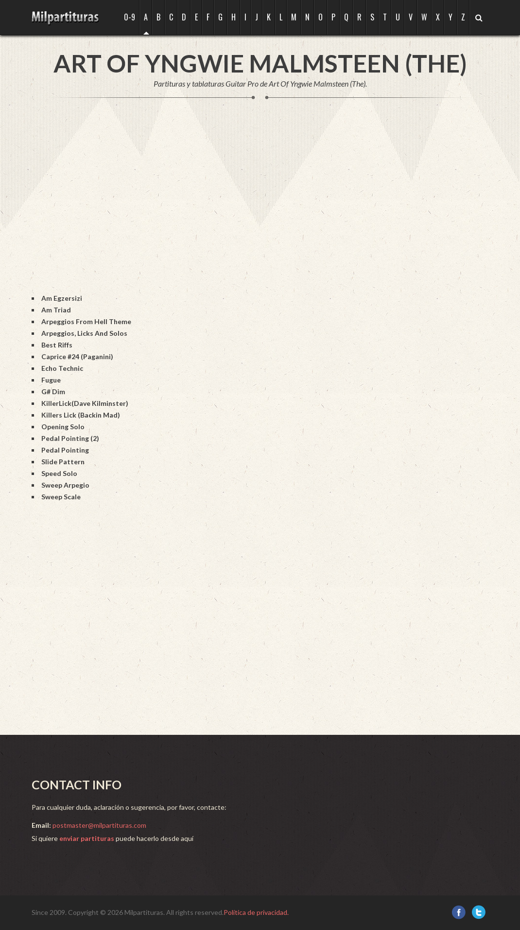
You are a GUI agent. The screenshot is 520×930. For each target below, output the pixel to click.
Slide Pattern (63, 461)
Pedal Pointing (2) (70, 438)
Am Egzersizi (61, 298)
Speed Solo (59, 473)
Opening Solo (63, 426)
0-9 (129, 17)
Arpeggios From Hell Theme (86, 321)
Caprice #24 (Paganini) (77, 356)
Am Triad (56, 310)
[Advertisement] (208, 206)
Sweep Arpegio (65, 485)
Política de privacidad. (256, 912)
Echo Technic (62, 368)
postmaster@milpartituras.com (99, 825)
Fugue (51, 380)
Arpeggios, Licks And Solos (84, 333)
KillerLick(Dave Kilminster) (84, 403)
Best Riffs (56, 345)
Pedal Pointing (65, 450)
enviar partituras (86, 838)
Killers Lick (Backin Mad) (80, 415)
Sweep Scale (61, 496)
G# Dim (53, 391)
